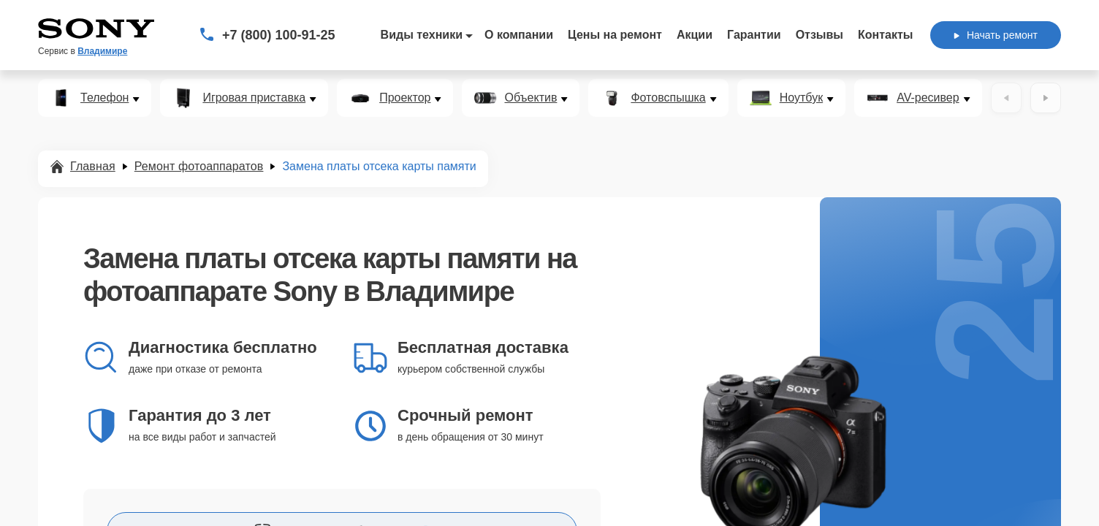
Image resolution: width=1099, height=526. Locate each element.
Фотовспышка (668, 98)
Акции (694, 34)
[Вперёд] (1045, 98)
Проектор (404, 98)
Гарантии (754, 34)
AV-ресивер (928, 98)
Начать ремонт (996, 35)
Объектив (530, 98)
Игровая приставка (253, 98)
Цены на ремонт (615, 34)
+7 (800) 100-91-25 (278, 35)
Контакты (885, 34)
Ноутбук (801, 98)
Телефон (104, 98)
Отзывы (819, 34)
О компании (518, 34)
